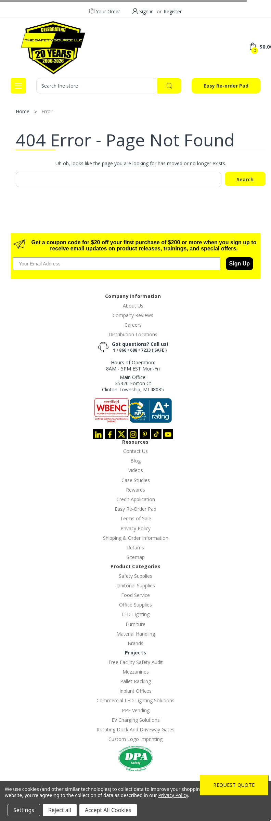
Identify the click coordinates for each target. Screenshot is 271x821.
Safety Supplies (135, 576)
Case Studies (135, 480)
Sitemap (136, 557)
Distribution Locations (132, 334)
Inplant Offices (135, 691)
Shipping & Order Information (135, 538)
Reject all (59, 810)
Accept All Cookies (108, 810)
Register (173, 11)
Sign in (146, 11)
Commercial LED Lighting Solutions (135, 700)
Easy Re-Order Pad (135, 509)
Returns (135, 547)
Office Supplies (135, 604)
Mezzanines (135, 671)
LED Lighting (135, 614)
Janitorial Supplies (135, 585)
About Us (133, 305)
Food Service (135, 595)
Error (46, 111)
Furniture (135, 624)
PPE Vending (136, 710)
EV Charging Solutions (136, 720)
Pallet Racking (135, 681)
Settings (23, 810)
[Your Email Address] (116, 263)
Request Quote (234, 785)
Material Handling (135, 633)
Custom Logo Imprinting (135, 739)
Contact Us (135, 451)
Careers (133, 325)
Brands (135, 643)
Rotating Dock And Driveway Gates (135, 729)
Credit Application (135, 499)
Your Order (104, 11)
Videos (135, 470)
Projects (135, 652)
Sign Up (239, 263)
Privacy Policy (135, 528)
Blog (135, 460)
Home (22, 111)
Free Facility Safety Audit (135, 662)
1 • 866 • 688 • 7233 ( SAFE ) (140, 350)
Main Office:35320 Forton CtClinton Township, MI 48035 (133, 383)
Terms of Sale (135, 518)
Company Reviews (133, 315)
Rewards (135, 489)
